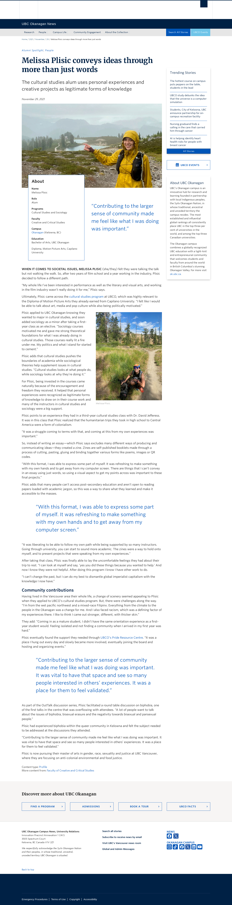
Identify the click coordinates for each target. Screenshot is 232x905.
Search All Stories (178, 32)
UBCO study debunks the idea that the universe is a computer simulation (188, 99)
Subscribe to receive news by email (122, 837)
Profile (43, 767)
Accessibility (90, 899)
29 (47, 39)
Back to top (29, 869)
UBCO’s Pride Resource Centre (122, 637)
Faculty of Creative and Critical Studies (70, 770)
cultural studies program (86, 296)
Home (24, 39)
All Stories (188, 151)
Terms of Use (58, 899)
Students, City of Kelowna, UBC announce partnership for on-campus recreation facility (188, 113)
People (42, 32)
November (39, 39)
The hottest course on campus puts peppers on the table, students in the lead (188, 84)
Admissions (91, 806)
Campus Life (59, 32)
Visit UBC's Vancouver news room (121, 843)
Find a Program (43, 806)
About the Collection (116, 32)
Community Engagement (87, 32)
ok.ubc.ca (175, 274)
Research (29, 32)
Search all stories (112, 831)
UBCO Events (200, 32)
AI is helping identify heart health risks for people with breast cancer (186, 142)
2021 (31, 39)
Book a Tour (139, 806)
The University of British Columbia (28, 9)
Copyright (74, 899)
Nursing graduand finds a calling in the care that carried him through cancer (187, 127)
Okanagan (38, 232)
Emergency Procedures (35, 899)
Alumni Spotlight (33, 50)
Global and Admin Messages (118, 849)
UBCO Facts (187, 806)
